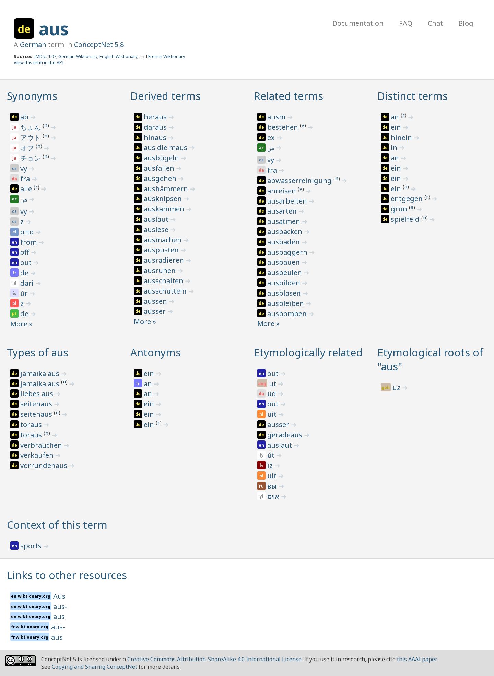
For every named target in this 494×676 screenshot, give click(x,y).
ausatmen (284, 221)
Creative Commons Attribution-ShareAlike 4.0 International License (214, 659)
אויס (274, 496)
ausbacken (285, 231)
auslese (157, 229)
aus (54, 29)
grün (400, 209)
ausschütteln (166, 291)
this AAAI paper (416, 659)
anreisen (282, 190)
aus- (60, 606)
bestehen (283, 127)
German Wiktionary (77, 56)
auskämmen (165, 209)
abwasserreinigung (300, 180)
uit (272, 414)
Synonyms (32, 96)
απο (27, 232)
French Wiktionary (166, 56)
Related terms (288, 96)
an (396, 117)
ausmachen (163, 239)
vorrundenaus (44, 465)
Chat (435, 23)
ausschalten (164, 280)
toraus (32, 424)
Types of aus (37, 352)
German (33, 44)
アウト (31, 137)
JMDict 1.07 (45, 56)
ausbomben (287, 313)
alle (27, 188)
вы (273, 486)
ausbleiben (286, 303)
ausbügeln (162, 157)
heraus (156, 117)
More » (21, 324)
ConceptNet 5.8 (99, 44)
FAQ (405, 23)
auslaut (157, 219)
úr (25, 293)
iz (270, 465)
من (24, 200)
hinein (402, 137)
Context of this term (57, 525)
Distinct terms (412, 96)
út (271, 455)
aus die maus (166, 147)
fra (26, 178)
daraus (156, 127)
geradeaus (285, 434)
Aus (59, 596)
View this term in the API (39, 62)
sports (31, 545)
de (25, 272)
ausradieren (165, 260)
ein (397, 127)
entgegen (407, 198)
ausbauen (284, 262)
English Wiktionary (118, 56)
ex (272, 137)
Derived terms (165, 96)
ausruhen (160, 270)
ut (273, 383)
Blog (465, 23)
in (395, 147)
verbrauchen (42, 445)
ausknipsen (164, 198)
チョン (31, 158)
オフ (28, 147)
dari (27, 283)
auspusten (162, 249)
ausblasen (285, 293)
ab (25, 117)
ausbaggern (288, 252)
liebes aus (37, 393)
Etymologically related (308, 352)
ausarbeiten (288, 201)
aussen (156, 301)
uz (397, 387)
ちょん (31, 127)
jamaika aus (40, 373)
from (29, 242)
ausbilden (284, 282)
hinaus (156, 137)
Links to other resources (67, 575)
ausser (155, 311)
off (25, 252)
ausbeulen (285, 272)
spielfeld (406, 219)
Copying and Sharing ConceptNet (94, 667)
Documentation (358, 23)
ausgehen (161, 178)
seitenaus (37, 404)
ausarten (282, 211)
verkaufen (37, 455)
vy (24, 168)
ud (272, 393)
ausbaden (284, 242)
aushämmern (167, 188)
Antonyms (155, 352)
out (26, 262)
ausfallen (160, 168)
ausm (277, 117)
